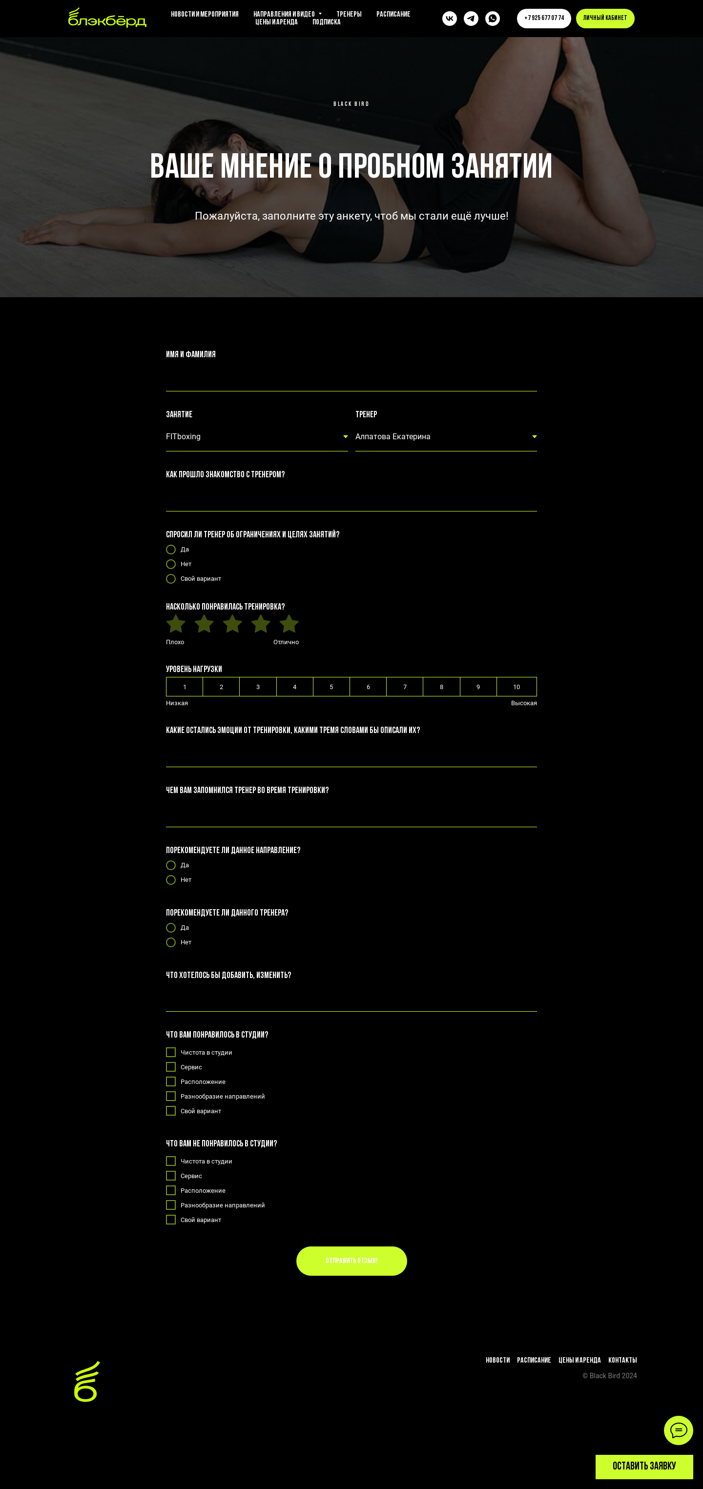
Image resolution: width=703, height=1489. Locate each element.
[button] (644, 1467)
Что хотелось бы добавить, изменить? (228, 975)
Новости (498, 1361)
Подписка (326, 22)
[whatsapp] (492, 18)
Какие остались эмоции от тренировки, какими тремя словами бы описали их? (293, 730)
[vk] (449, 18)
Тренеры (349, 15)
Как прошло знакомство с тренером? (225, 475)
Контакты (622, 1361)
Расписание (393, 15)
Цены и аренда (276, 22)
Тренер (366, 415)
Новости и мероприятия (205, 15)
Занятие (179, 415)
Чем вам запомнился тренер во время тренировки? (247, 790)
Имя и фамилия (191, 355)
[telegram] (471, 18)
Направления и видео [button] (284, 15)
